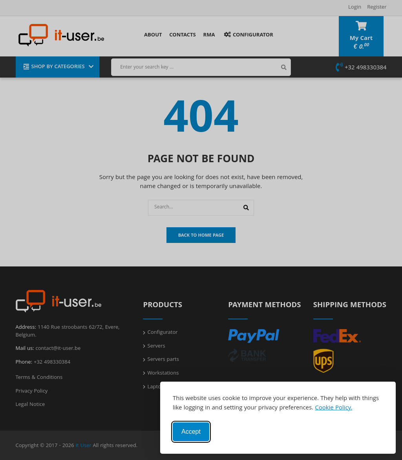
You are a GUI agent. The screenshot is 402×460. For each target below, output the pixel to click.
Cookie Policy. (333, 408)
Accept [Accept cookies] (191, 431)
